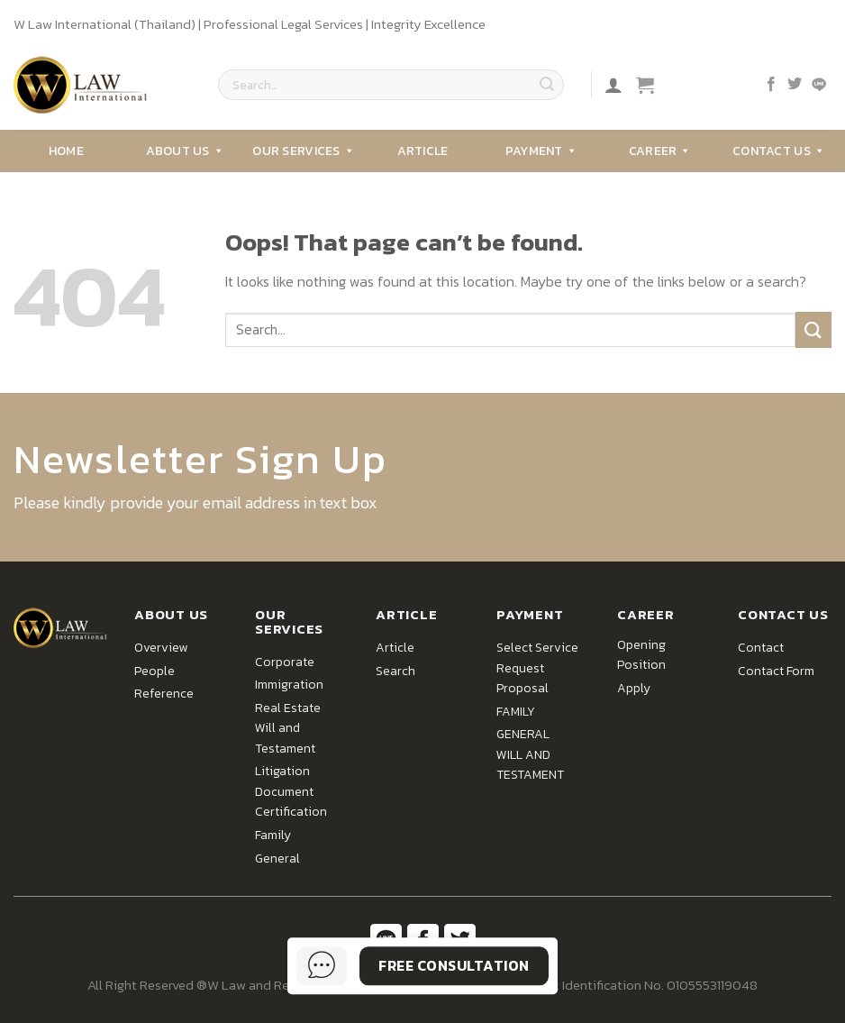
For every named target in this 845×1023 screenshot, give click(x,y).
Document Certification (291, 801)
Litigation (282, 771)
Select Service (537, 647)
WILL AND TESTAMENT (530, 764)
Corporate (284, 662)
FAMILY (515, 711)
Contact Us (778, 151)
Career (660, 151)
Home (66, 151)
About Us (185, 151)
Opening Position (641, 654)
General (277, 858)
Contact (761, 647)
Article (423, 151)
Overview (160, 647)
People (154, 671)
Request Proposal (522, 678)
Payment (541, 151)
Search (395, 671)
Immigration (289, 684)
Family (273, 835)
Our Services (303, 151)
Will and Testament (285, 737)
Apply (633, 688)
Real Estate (288, 708)
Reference (164, 693)
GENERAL (523, 734)
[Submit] (547, 84)
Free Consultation (453, 965)
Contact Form (776, 671)
